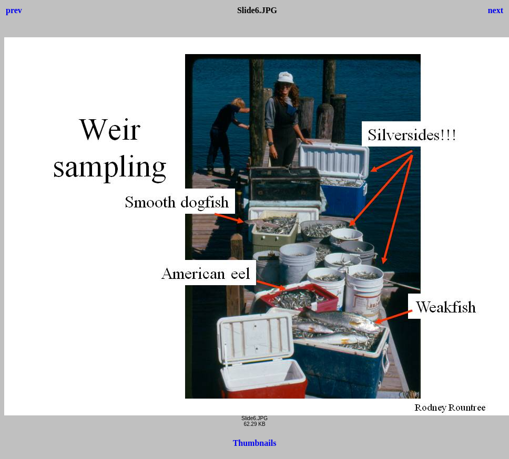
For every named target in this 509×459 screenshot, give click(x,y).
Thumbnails (255, 443)
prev (14, 10)
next (495, 10)
